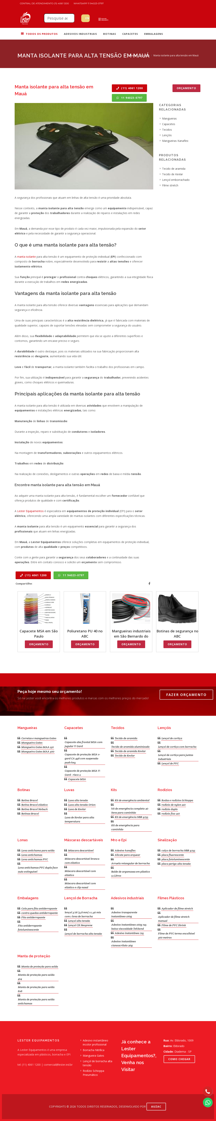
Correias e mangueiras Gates (38, 738)
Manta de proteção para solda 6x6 (36, 989)
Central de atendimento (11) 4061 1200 (44, 3)
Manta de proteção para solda (39, 966)
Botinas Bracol (30, 813)
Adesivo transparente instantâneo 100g (124, 914)
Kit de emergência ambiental (132, 800)
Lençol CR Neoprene (80, 925)
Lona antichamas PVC (34, 859)
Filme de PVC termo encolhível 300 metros (176, 935)
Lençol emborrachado (176, 180)
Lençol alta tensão (79, 921)
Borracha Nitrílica (93, 1050)
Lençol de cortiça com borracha (177, 746)
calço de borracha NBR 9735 (178, 850)
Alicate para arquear (127, 855)
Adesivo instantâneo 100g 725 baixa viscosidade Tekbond (129, 926)
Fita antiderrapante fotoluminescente (30, 927)
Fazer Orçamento (186, 694)
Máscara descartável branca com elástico (82, 860)
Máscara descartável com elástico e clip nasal (80, 885)
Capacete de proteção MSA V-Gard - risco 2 (82, 772)
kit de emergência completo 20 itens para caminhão (129, 810)
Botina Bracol (29, 800)
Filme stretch (170, 185)
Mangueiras (169, 118)
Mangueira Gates (31, 742)
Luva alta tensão (78, 800)
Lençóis (167, 135)
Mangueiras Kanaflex (175, 141)
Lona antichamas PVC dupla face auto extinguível (38, 869)
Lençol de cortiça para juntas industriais (175, 757)
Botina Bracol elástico (34, 804)
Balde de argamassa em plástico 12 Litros (130, 873)
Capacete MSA (77, 779)
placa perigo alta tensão (176, 863)
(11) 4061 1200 (129, 88)
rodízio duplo (170, 809)
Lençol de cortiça (172, 738)
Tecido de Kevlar (172, 174)
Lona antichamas (31, 855)
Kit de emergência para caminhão (125, 827)
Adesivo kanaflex (125, 850)
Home (133, 55)
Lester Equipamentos (30, 511)
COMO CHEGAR (179, 1059)
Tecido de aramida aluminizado (130, 746)
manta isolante (26, 256)
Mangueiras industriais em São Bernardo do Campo (131, 636)
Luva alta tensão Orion (81, 804)
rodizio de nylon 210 (174, 804)
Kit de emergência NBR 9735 (131, 817)
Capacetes (168, 124)
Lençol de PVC (170, 763)
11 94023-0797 (129, 98)
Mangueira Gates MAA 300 (37, 751)
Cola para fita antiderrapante (39, 908)
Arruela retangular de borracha (130, 863)
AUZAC (156, 1106)
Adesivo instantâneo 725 (129, 933)
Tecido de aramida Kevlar (130, 751)
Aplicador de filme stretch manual (173, 919)
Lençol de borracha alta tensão (83, 933)
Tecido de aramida (173, 168)
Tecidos (167, 129)
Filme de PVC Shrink (174, 925)
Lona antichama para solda (37, 850)
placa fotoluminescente (176, 859)
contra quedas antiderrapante (39, 913)
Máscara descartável (81, 850)
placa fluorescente (173, 855)
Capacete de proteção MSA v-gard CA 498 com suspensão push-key (82, 758)
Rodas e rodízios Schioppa (177, 800)
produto (145, 55)
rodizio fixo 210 (171, 813)
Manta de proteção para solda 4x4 (36, 977)
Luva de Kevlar (77, 809)
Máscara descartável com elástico (80, 873)
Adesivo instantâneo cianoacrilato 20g (123, 943)
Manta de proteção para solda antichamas (36, 1001)
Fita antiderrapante (33, 917)
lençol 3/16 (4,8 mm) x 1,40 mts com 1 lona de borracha (83, 914)
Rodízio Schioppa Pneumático (93, 1073)
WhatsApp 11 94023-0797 (89, 3)
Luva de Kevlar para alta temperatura (79, 819)
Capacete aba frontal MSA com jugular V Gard (83, 744)
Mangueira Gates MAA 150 (37, 747)
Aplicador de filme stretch (177, 908)
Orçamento (186, 88)
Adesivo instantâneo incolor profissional (95, 1042)
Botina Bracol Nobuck (34, 809)
